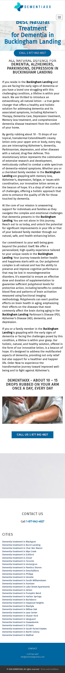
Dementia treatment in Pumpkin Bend (21, 593)
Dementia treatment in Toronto (18, 561)
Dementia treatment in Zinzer (17, 558)
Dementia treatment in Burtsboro (19, 599)
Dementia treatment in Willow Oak (19, 609)
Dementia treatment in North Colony (20, 631)
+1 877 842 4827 (32, 654)
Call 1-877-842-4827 (32, 52)
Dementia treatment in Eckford (18, 554)
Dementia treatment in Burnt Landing (21, 545)
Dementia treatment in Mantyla (18, 606)
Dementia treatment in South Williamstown (24, 580)
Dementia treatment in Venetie (17, 577)
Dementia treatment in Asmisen (18, 583)
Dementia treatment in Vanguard (19, 619)
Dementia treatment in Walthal (17, 635)
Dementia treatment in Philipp (17, 574)
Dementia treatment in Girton (17, 590)
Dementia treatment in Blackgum (19, 541)
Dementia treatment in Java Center (19, 612)
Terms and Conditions (50, 669)
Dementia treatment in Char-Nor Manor (22, 548)
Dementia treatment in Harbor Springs (21, 596)
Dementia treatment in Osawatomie (20, 622)
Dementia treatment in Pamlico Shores (22, 567)
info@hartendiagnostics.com (32, 657)
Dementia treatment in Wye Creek (19, 551)
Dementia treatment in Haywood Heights (23, 602)
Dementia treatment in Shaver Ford (20, 615)
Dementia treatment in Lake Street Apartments (26, 586)
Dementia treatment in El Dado (18, 625)
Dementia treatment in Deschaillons (20, 570)
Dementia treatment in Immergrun (19, 564)
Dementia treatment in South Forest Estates (24, 628)
